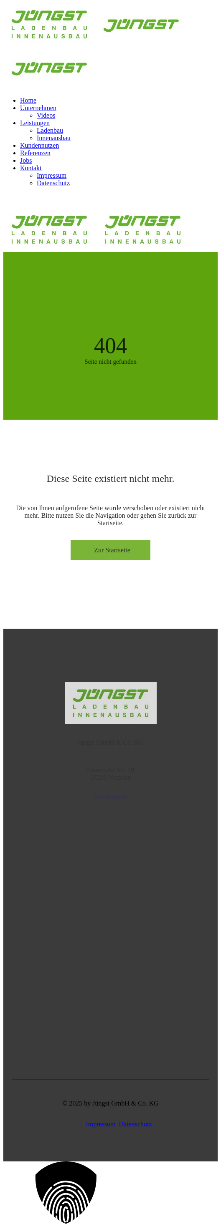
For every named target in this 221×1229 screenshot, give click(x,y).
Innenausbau (54, 137)
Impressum (51, 175)
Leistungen (35, 122)
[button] (110, 1193)
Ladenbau (50, 130)
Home (28, 100)
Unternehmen (38, 107)
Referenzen (35, 152)
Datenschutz (53, 182)
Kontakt (31, 167)
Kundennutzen (39, 145)
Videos (46, 115)
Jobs (26, 160)
